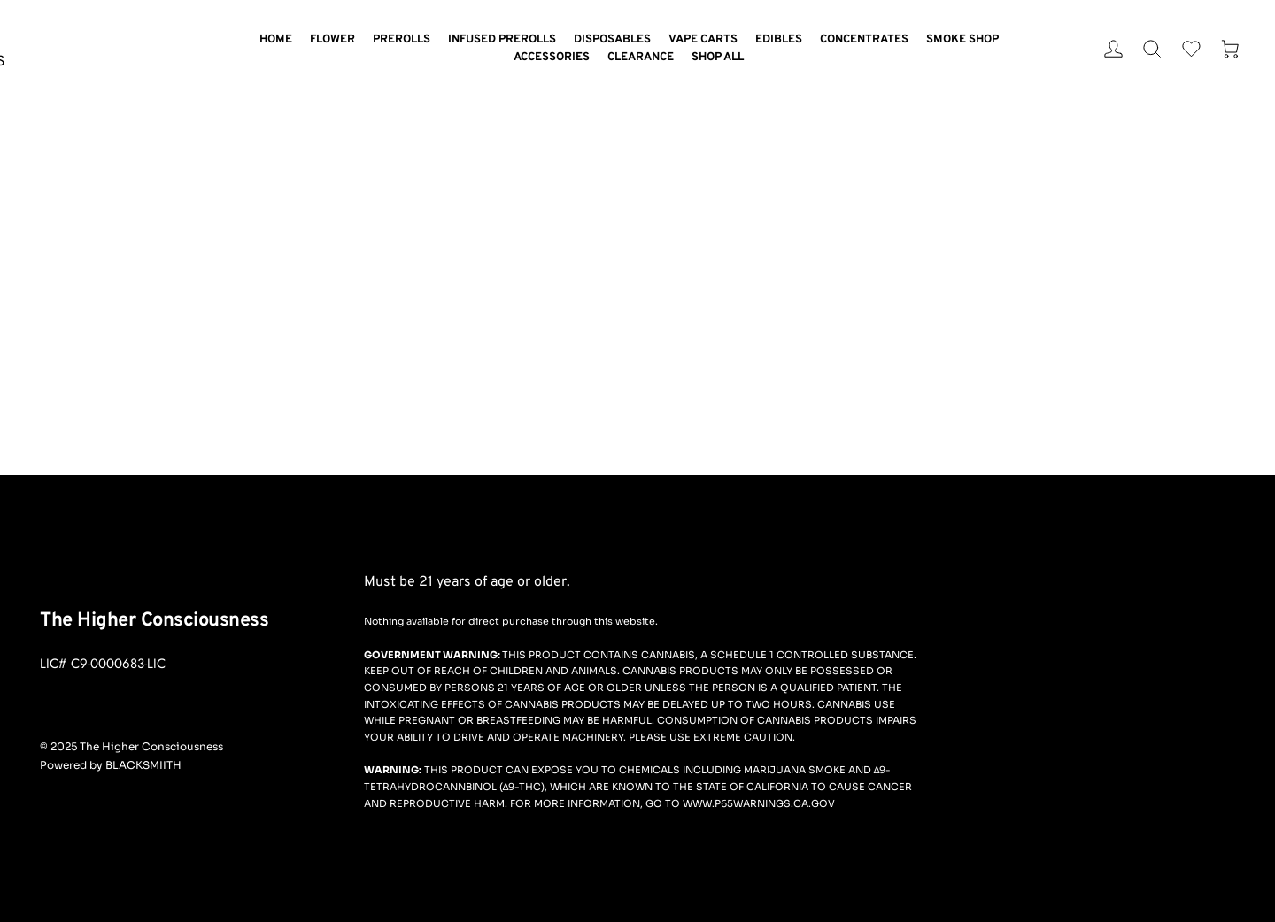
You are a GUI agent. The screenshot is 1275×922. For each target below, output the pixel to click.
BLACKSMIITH (143, 765)
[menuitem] (276, 40)
